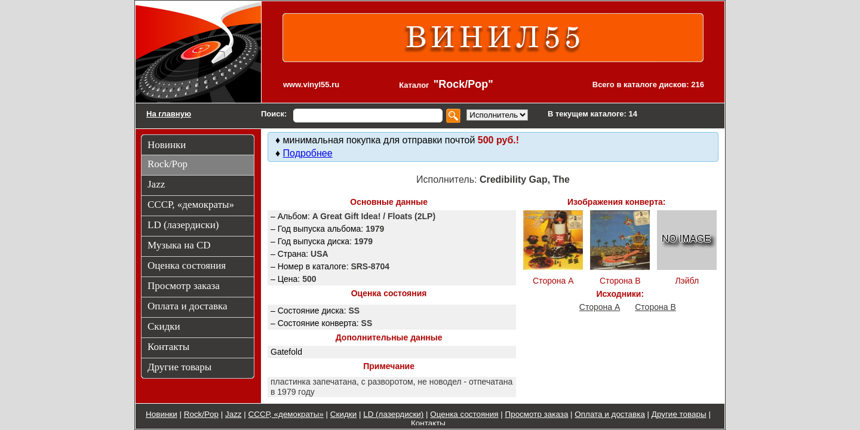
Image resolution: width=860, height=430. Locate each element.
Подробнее (308, 153)
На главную (168, 113)
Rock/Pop (201, 414)
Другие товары (679, 414)
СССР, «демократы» (286, 414)
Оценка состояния (464, 414)
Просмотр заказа (537, 414)
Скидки (343, 414)
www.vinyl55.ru (311, 84)
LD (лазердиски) (393, 414)
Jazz (233, 414)
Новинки (161, 414)
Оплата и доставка (610, 414)
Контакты (428, 423)
